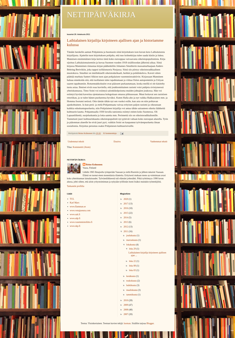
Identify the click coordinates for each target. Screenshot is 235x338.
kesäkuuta (131, 276)
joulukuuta (131, 235)
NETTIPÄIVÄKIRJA (101, 14)
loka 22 (132, 261)
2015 (126, 213)
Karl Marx (74, 202)
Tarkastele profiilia (75, 186)
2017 (126, 203)
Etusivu (117, 141)
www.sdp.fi (75, 218)
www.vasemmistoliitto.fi (81, 222)
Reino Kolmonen (94, 164)
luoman (127, 323)
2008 (126, 309)
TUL (72, 199)
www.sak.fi (75, 214)
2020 (126, 199)
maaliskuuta (132, 290)
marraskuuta (132, 240)
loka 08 (132, 265)
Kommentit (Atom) (82, 147)
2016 (126, 208)
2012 (126, 226)
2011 (126, 231)
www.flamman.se (78, 206)
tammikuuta (132, 294)
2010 (126, 300)
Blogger (150, 323)
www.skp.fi (75, 226)
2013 (126, 222)
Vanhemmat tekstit (158, 141)
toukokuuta (131, 281)
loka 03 (132, 270)
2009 (126, 305)
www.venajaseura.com (80, 210)
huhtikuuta (131, 285)
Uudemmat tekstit (76, 141)
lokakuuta (131, 244)
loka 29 (132, 248)
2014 (126, 217)
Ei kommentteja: (110, 133)
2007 (126, 314)
